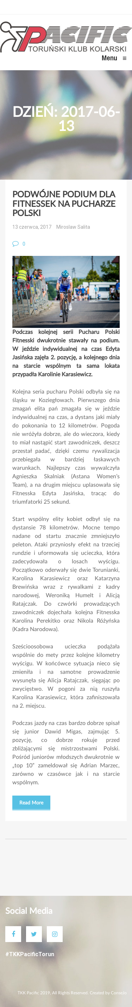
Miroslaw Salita (73, 227)
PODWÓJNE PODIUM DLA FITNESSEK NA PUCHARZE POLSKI (63, 204)
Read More (31, 803)
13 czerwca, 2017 (31, 227)
